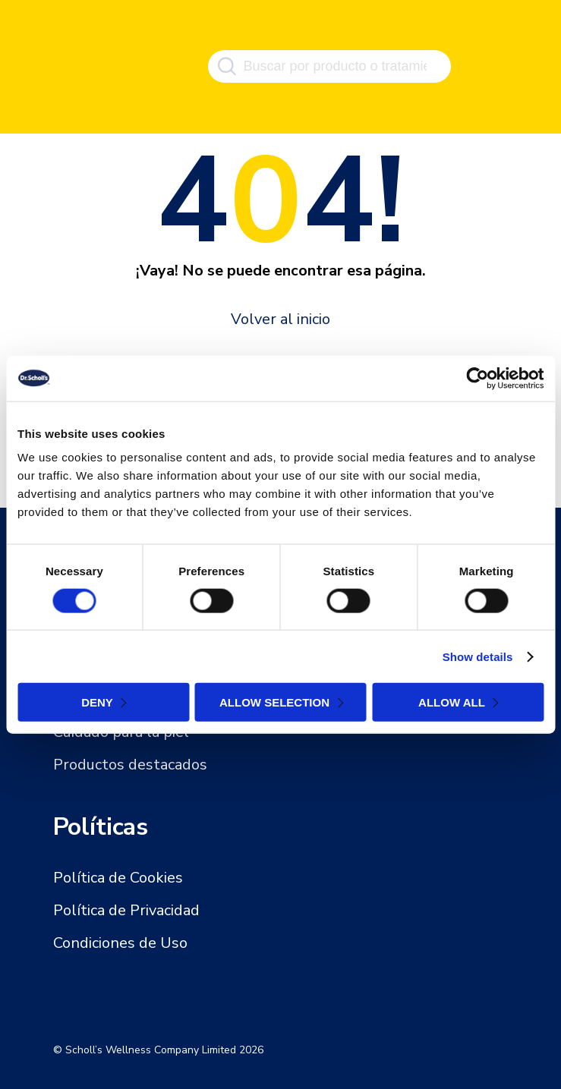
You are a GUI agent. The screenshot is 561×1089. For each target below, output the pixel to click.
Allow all (451, 702)
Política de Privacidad (126, 910)
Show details (478, 656)
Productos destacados (130, 764)
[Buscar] (227, 66)
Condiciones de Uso (120, 943)
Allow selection (274, 702)
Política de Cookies (118, 877)
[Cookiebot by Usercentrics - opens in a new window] (477, 378)
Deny (97, 702)
